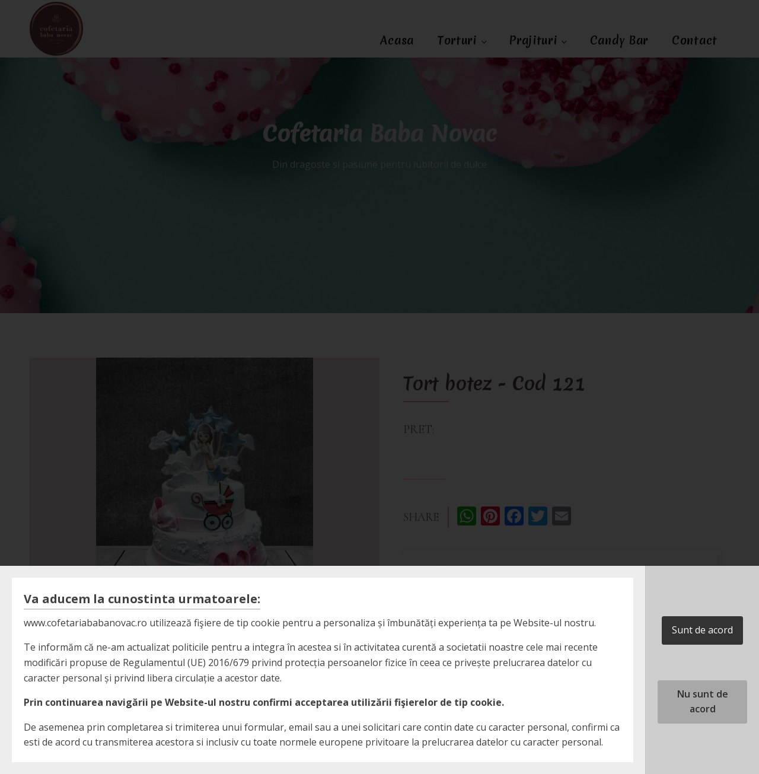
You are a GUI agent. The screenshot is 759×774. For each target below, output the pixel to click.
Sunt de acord (702, 629)
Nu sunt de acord (702, 701)
